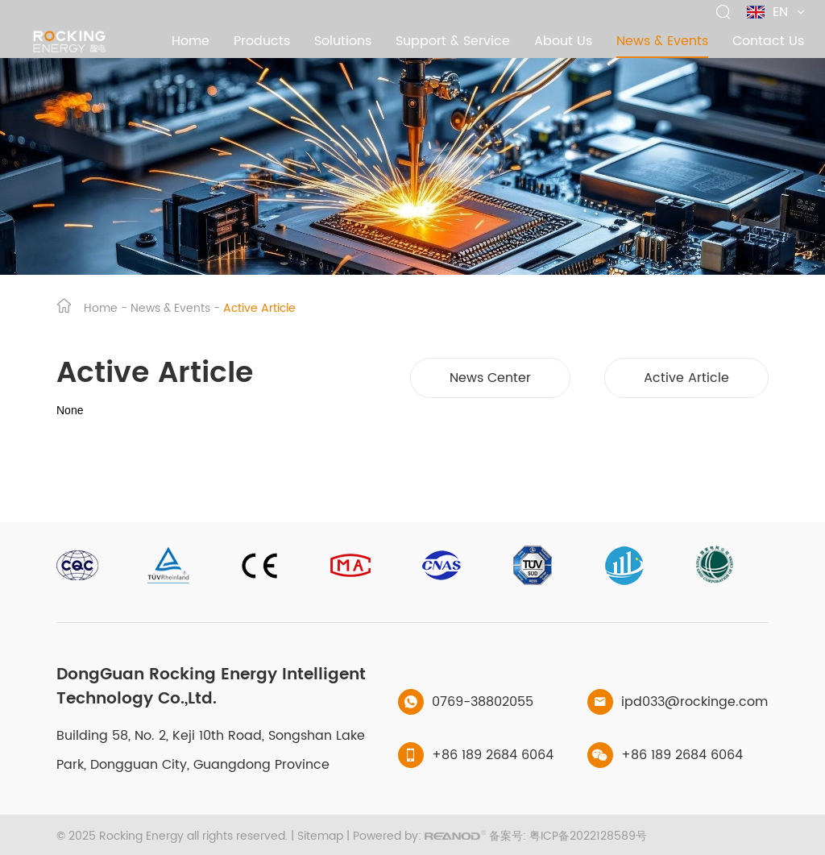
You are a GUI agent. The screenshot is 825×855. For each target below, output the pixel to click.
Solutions (342, 41)
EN (775, 12)
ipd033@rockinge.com (694, 701)
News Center (490, 377)
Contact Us (768, 41)
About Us (563, 41)
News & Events (662, 41)
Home (190, 41)
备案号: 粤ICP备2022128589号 (568, 836)
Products (262, 41)
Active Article (259, 308)
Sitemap (320, 836)
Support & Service (453, 41)
